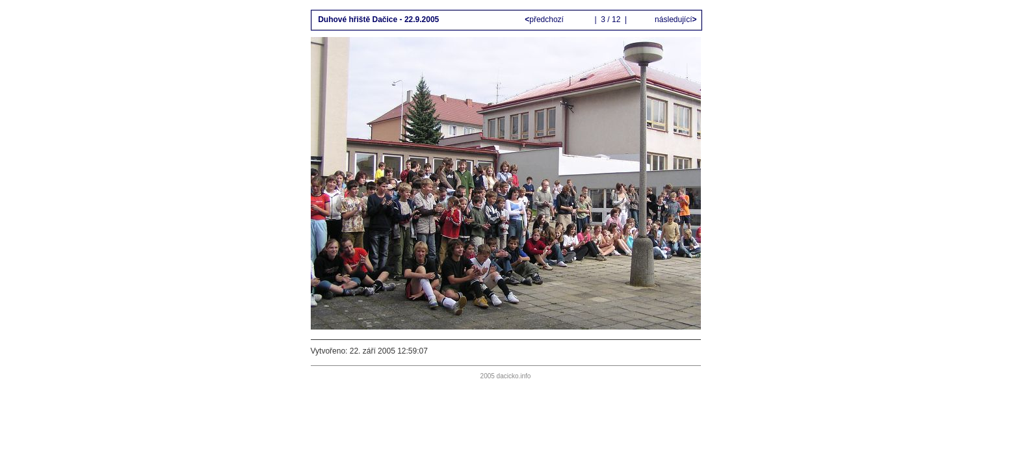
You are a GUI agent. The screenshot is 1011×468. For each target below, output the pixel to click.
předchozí (545, 19)
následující (675, 19)
